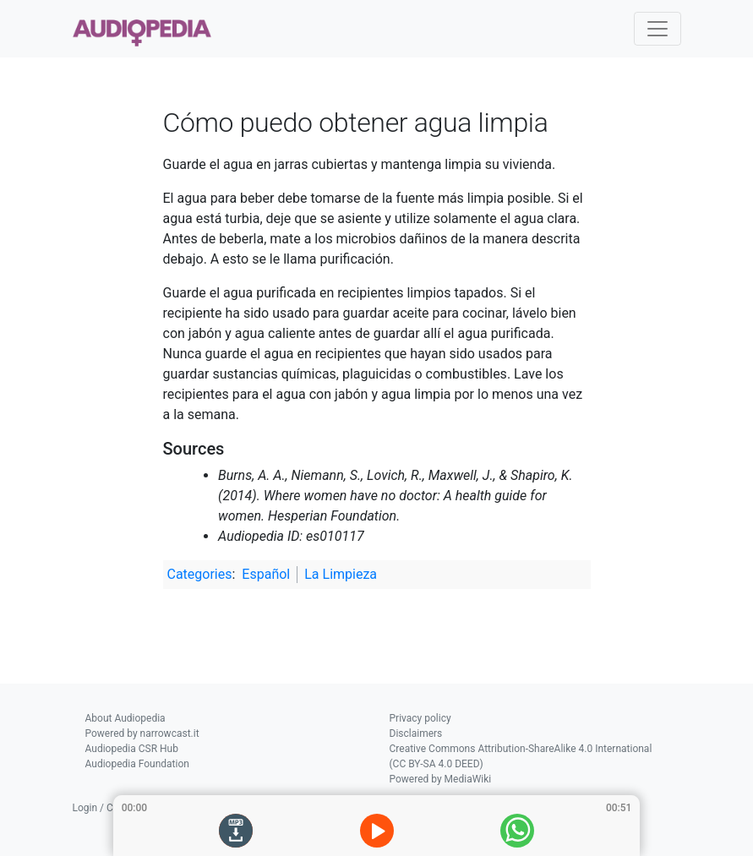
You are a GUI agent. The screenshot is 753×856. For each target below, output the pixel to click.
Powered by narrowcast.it (142, 733)
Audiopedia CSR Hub (131, 749)
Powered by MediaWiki (441, 779)
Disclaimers (416, 733)
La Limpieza (340, 574)
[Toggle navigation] (657, 29)
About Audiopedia (125, 718)
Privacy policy (420, 718)
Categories (199, 574)
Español (266, 574)
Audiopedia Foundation (137, 764)
